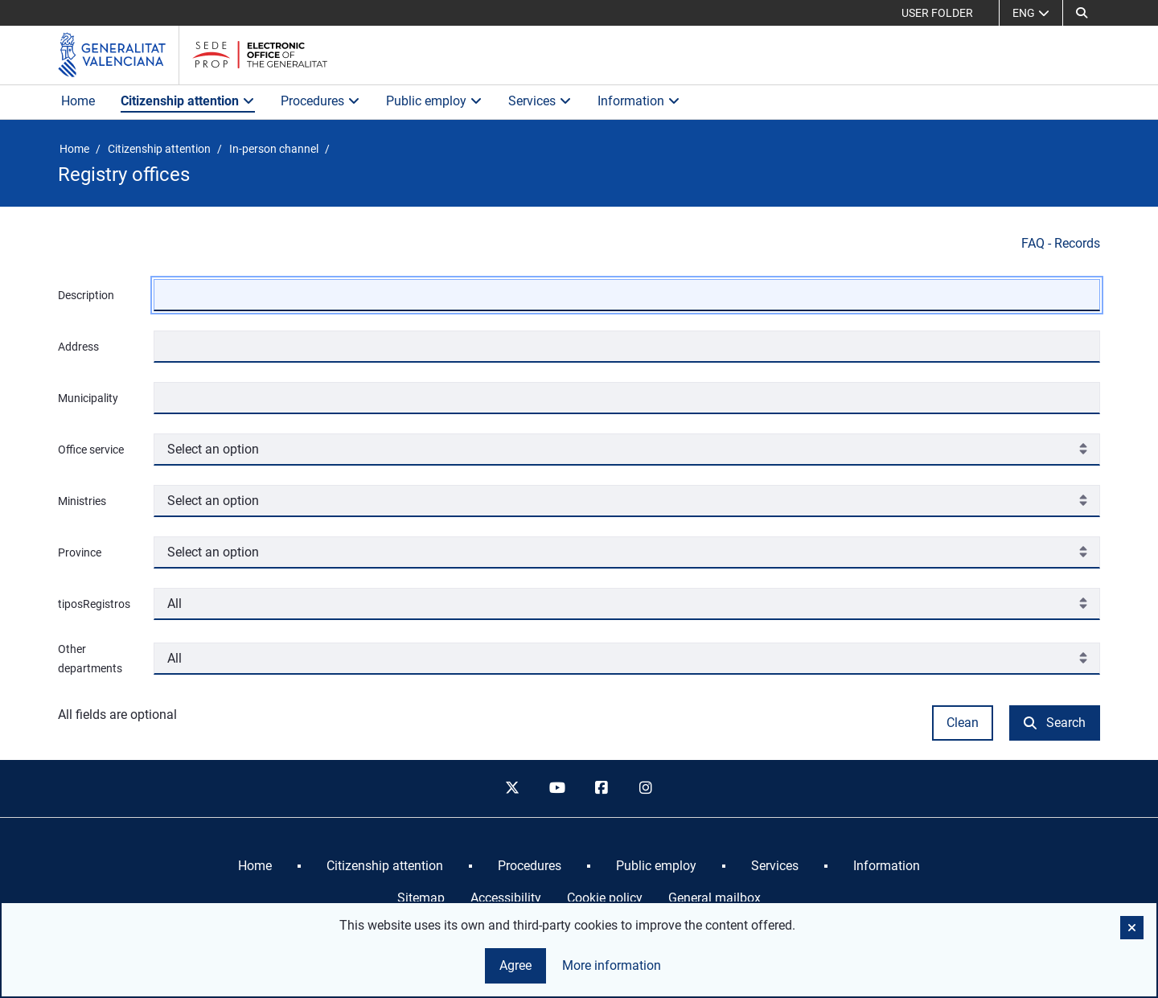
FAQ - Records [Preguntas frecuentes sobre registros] (1060, 243)
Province (79, 552)
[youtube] (556, 789)
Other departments (90, 659)
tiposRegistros (94, 604)
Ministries (82, 501)
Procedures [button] (320, 101)
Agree (515, 965)
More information (611, 965)
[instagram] (646, 789)
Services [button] (540, 101)
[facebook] (601, 789)
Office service (91, 449)
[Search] (1081, 13)
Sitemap (421, 898)
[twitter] (512, 789)
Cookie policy (605, 898)
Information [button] (638, 101)
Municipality (88, 398)
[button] (1132, 927)
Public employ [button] (434, 101)
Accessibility (505, 898)
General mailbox (714, 898)
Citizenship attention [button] (188, 101)
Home (78, 101)
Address (78, 346)
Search (1055, 722)
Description (86, 295)
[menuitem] (255, 866)
